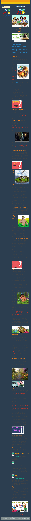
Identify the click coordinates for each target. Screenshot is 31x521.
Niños (13, 517)
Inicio (11, 517)
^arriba (13, 515)
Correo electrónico (19, 517)
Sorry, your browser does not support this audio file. (20, 41)
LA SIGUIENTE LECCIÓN (20, 514)
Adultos (16, 517)
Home (10, 517)
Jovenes (15, 517)
